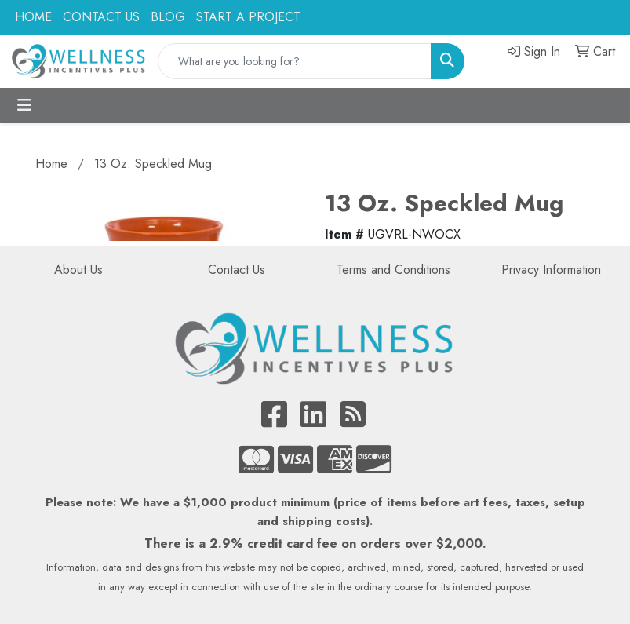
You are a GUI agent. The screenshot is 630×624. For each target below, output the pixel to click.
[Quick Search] (295, 61)
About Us (78, 270)
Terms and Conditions (393, 270)
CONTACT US (101, 17)
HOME (33, 17)
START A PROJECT (248, 17)
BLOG (168, 17)
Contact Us (236, 270)
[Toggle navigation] (24, 105)
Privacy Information (551, 270)
